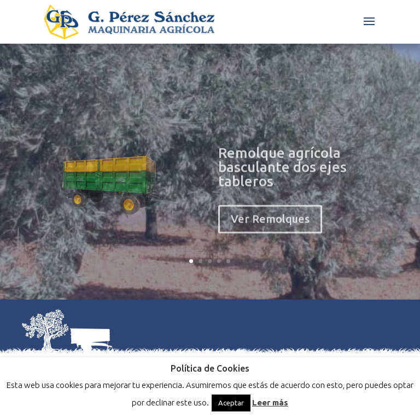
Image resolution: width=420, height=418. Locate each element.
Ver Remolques (270, 227)
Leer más (270, 402)
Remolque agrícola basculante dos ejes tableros (282, 175)
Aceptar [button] (231, 403)
